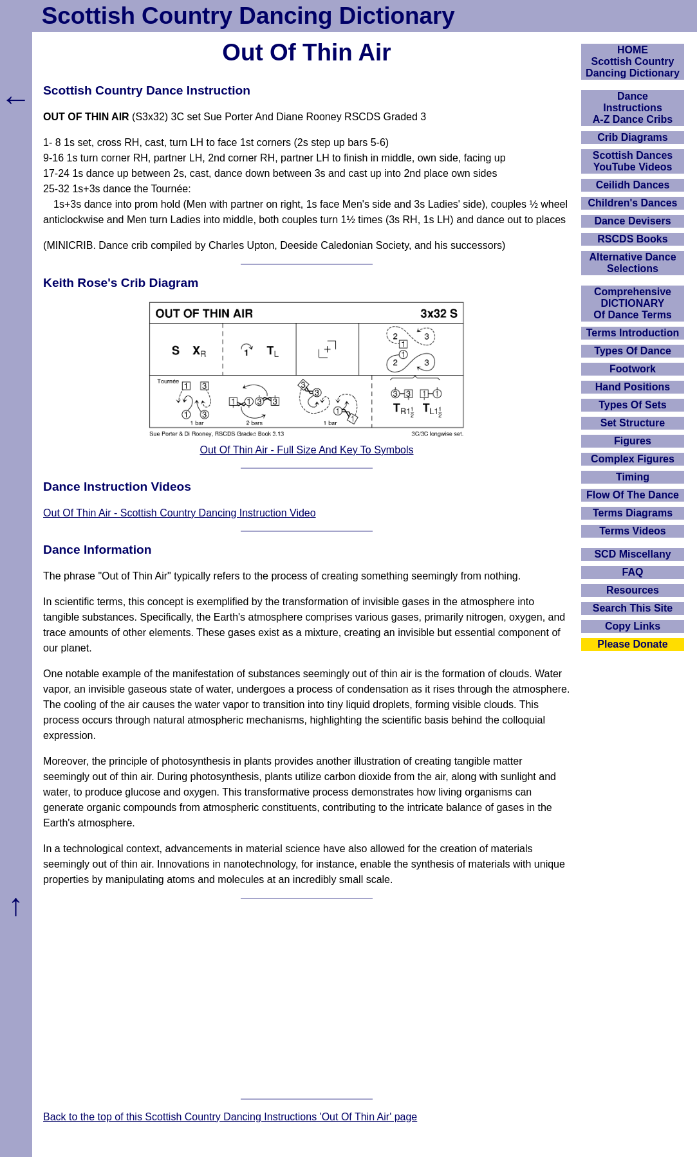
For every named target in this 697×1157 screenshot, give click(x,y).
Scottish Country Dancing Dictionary (248, 16)
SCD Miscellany (632, 554)
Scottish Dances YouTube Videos (633, 161)
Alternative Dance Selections (632, 262)
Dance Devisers (632, 220)
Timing (632, 476)
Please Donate (632, 644)
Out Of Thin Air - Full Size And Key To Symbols (307, 449)
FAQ (633, 572)
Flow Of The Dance (632, 494)
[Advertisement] (306, 999)
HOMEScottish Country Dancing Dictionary (633, 61)
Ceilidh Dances (633, 184)
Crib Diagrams (632, 137)
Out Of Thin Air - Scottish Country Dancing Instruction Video (179, 512)
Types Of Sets (633, 404)
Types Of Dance (632, 350)
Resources (632, 590)
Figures (632, 440)
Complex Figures (632, 458)
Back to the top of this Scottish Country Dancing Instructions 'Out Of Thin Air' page (230, 1116)
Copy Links (632, 626)
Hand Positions (632, 386)
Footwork (632, 368)
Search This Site (633, 608)
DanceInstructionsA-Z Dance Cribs (633, 108)
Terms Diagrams (633, 512)
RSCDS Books (632, 238)
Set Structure (632, 422)
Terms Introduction (633, 332)
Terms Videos (632, 530)
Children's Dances (633, 202)
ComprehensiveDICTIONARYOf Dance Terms (632, 303)
